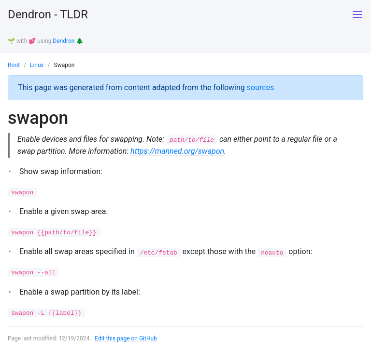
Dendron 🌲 (68, 41)
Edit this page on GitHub (126, 338)
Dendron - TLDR (48, 14)
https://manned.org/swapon (177, 151)
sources (260, 87)
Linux (37, 65)
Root (14, 65)
